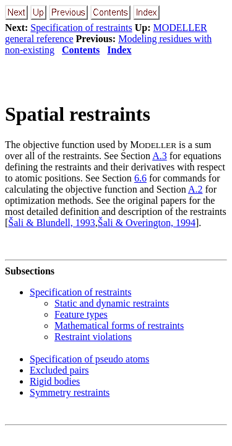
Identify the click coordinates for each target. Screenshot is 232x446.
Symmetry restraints (70, 392)
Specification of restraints (81, 27)
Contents (81, 50)
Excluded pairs (59, 370)
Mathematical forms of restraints (119, 325)
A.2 (195, 189)
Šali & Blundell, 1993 (51, 222)
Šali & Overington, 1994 (146, 222)
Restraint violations (93, 336)
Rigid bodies (55, 381)
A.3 (159, 156)
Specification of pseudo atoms (89, 359)
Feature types (81, 314)
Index (119, 50)
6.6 (140, 178)
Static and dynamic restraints (111, 303)
